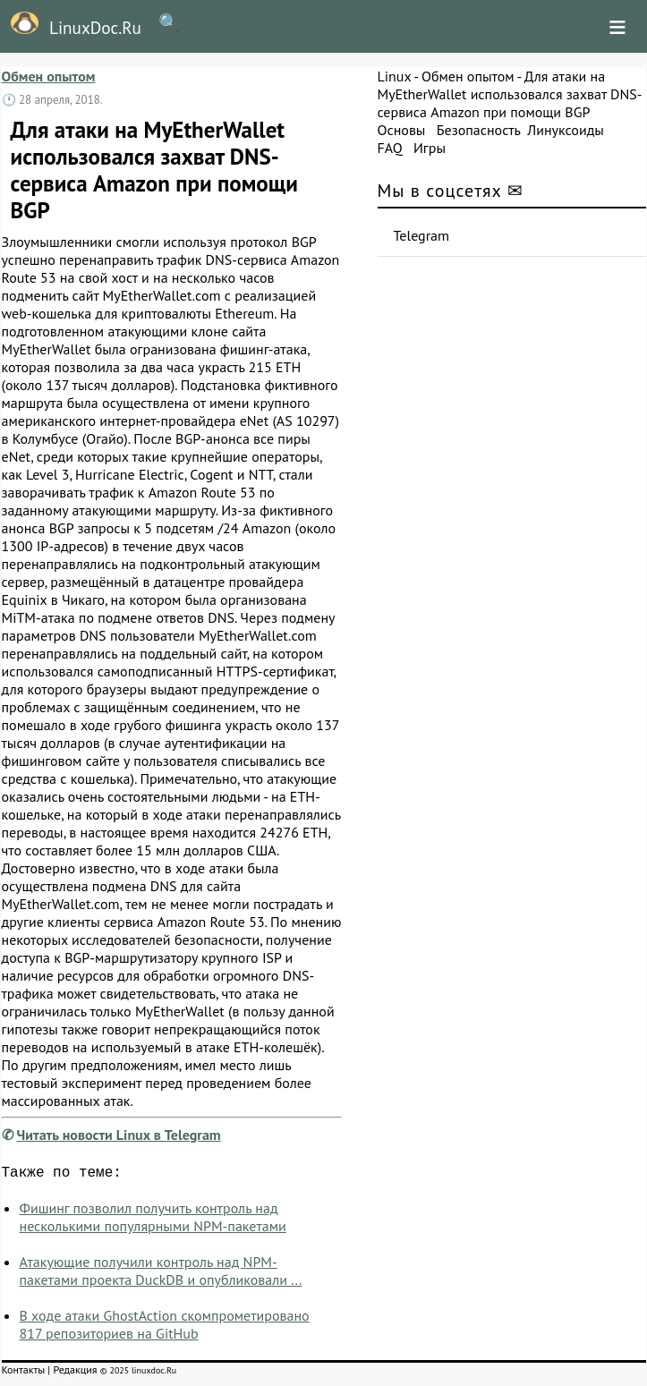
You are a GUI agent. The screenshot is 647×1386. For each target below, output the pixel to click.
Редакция (75, 1373)
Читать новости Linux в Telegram (119, 1135)
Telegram (422, 235)
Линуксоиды (565, 130)
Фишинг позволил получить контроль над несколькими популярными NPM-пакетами (153, 1220)
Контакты (24, 1373)
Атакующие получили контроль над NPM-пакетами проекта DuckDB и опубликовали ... (161, 1274)
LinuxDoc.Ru (70, 25)
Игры (429, 148)
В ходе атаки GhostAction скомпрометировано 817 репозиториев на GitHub (165, 1328)
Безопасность (479, 130)
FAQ (390, 148)
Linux (395, 76)
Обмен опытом (49, 76)
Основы (402, 130)
